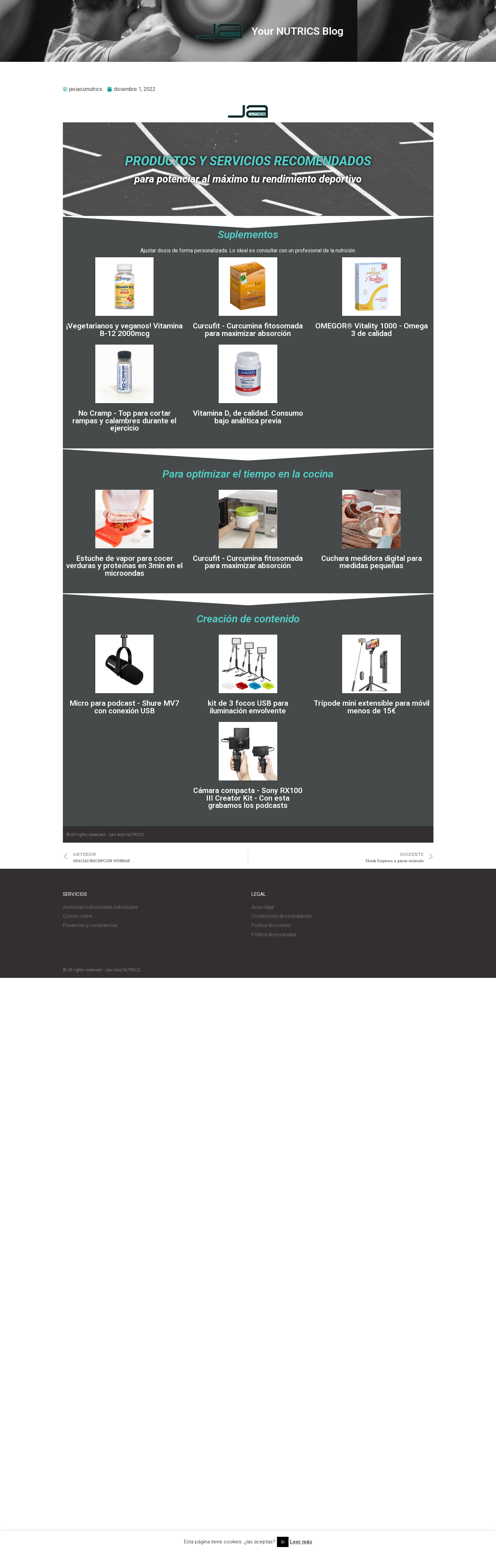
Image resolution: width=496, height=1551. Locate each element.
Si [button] (283, 1541)
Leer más (301, 1542)
